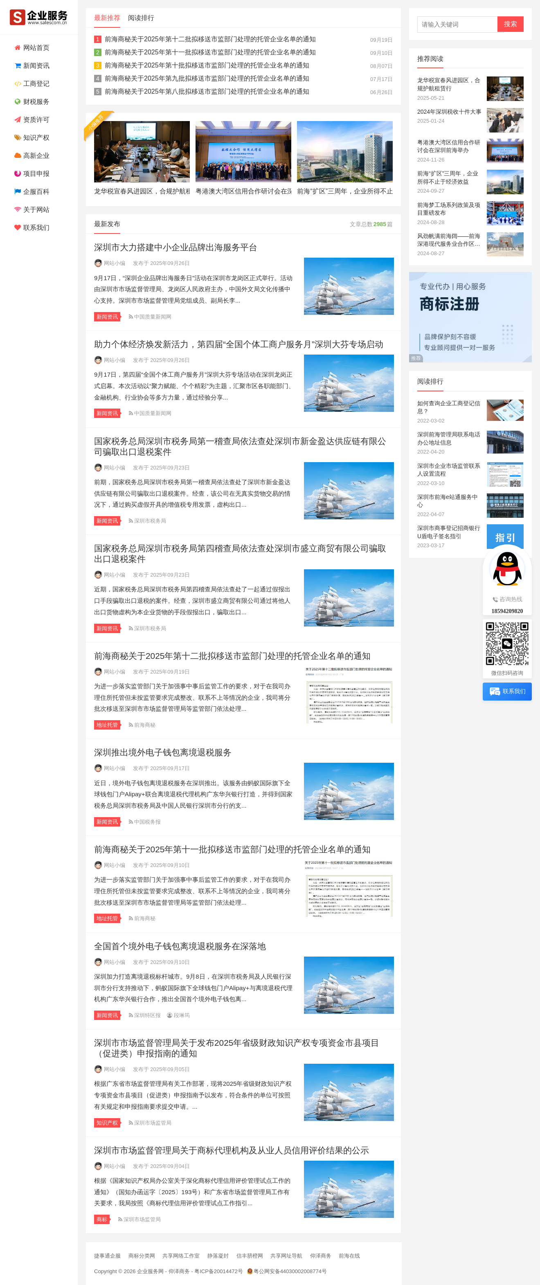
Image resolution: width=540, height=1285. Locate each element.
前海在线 (349, 1256)
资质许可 (31, 119)
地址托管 (107, 725)
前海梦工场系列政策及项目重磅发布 (448, 209)
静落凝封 (218, 1256)
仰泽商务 (320, 1256)
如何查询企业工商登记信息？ (448, 407)
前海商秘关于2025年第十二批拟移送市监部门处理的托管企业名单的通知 (210, 39)
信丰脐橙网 (249, 1256)
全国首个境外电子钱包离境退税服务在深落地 (180, 946)
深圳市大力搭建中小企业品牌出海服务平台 (175, 247)
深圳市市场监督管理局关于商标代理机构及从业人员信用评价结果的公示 (231, 1150)
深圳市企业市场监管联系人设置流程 (448, 470)
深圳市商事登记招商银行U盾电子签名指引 (448, 532)
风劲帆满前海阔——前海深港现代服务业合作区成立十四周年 (448, 240)
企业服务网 (150, 1271)
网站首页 (31, 47)
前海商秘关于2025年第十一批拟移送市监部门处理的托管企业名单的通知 (210, 52)
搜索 (510, 23)
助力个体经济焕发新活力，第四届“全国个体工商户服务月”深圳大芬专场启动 (238, 344)
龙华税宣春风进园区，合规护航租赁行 (142, 191)
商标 (102, 1219)
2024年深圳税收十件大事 (449, 111)
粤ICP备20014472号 (218, 1271)
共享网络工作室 (181, 1256)
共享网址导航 (286, 1256)
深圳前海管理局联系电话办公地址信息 (448, 438)
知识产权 (31, 137)
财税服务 (31, 101)
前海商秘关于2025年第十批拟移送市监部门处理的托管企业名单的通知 (207, 65)
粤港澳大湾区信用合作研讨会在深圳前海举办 (243, 191)
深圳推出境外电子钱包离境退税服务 (163, 752)
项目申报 (31, 173)
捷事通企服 (107, 1256)
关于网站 (31, 209)
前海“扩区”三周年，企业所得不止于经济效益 (345, 191)
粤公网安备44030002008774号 (290, 1271)
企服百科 (31, 191)
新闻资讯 (31, 65)
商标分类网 (141, 1256)
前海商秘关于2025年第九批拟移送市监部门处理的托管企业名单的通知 (207, 78)
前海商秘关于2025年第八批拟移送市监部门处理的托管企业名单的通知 (207, 91)
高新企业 (31, 155)
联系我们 (31, 227)
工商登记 (31, 83)
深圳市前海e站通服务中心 (447, 501)
